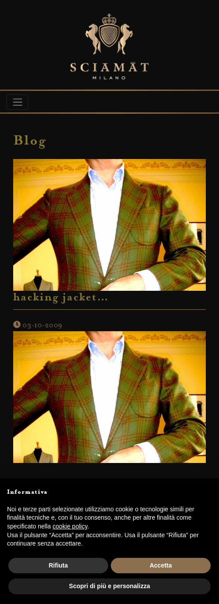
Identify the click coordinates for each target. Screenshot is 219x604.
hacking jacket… (61, 298)
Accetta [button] (161, 565)
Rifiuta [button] (58, 565)
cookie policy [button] (70, 526)
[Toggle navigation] (17, 102)
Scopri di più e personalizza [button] (109, 586)
